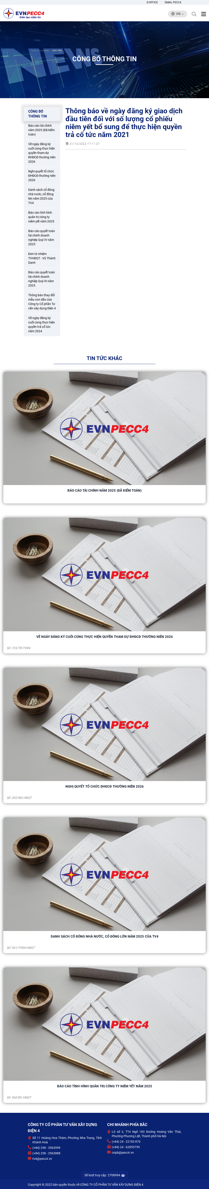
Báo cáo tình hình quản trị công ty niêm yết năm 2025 (104, 1086)
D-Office (152, 2)
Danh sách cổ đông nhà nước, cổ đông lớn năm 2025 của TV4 (105, 936)
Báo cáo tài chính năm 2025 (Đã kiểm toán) (104, 491)
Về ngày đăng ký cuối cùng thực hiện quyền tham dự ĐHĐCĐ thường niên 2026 (104, 637)
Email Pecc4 (173, 2)
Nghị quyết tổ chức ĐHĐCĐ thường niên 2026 (104, 786)
